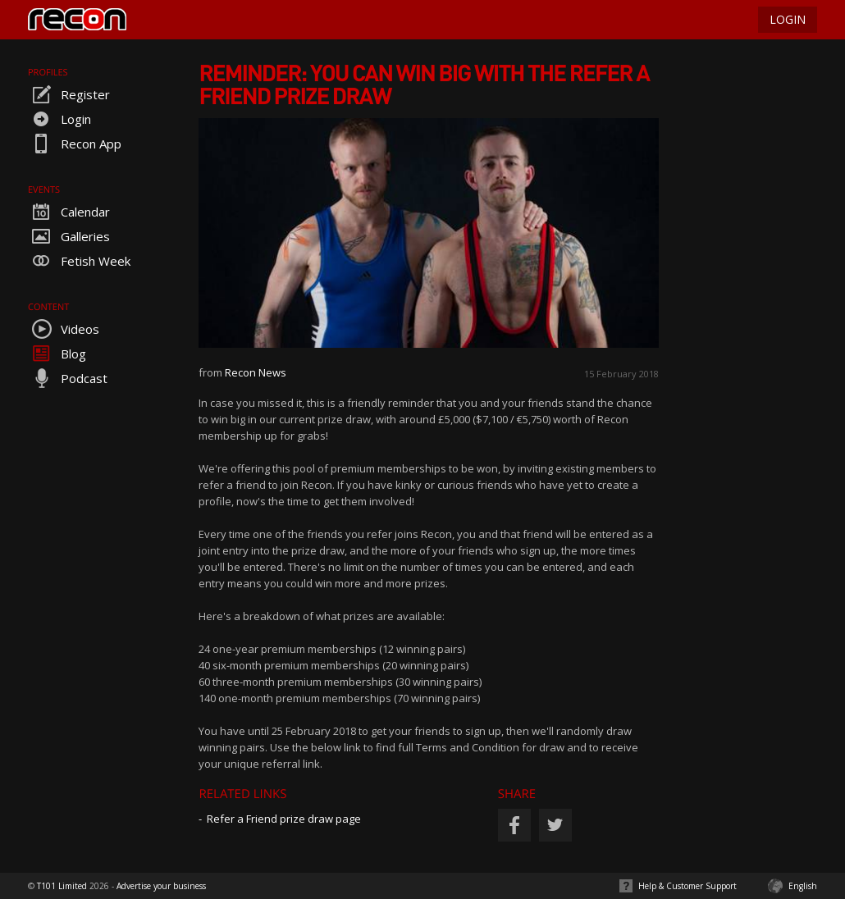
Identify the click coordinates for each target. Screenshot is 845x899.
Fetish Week (79, 261)
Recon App (74, 143)
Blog (57, 353)
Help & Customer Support (687, 886)
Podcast (67, 378)
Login (59, 119)
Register (69, 94)
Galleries (69, 236)
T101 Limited (62, 886)
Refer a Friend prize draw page (284, 818)
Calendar (69, 211)
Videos (63, 329)
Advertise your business (161, 886)
